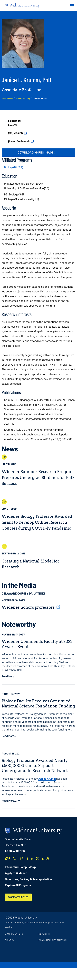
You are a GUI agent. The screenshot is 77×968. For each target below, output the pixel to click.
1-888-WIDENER (15, 851)
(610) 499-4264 (15, 133)
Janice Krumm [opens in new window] (47, 778)
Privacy (9, 940)
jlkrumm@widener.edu (19, 141)
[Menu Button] (71, 5)
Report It (44, 933)
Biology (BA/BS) (13, 167)
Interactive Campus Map (20, 867)
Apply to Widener (16, 873)
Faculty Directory (23, 98)
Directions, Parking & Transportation (28, 879)
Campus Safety (14, 933)
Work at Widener (18, 897)
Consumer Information (52, 940)
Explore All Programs (18, 885)
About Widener (7, 98)
